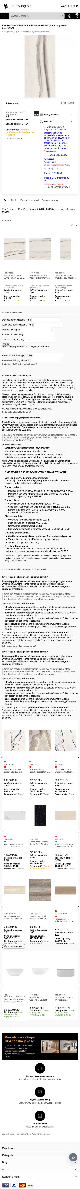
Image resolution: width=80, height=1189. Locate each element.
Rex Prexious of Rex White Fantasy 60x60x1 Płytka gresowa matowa (39, 276)
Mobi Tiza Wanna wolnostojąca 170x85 (38, 998)
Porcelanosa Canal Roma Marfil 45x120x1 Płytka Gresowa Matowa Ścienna (14, 917)
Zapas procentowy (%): (13, 339)
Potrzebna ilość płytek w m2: (16, 360)
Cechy (14, 200)
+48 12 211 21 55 (69, 6)
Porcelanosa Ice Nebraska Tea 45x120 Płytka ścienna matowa (64, 920)
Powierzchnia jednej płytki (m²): (17, 355)
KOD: (63, 103)
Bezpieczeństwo (50, 200)
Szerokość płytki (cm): (13, 334)
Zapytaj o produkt (29, 200)
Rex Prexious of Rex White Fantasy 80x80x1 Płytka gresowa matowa (14, 276)
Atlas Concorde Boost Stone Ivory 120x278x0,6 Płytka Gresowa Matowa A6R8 (65, 845)
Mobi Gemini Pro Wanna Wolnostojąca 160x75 (14, 1000)
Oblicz (6, 344)
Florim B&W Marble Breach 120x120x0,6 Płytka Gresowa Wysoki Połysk (65, 770)
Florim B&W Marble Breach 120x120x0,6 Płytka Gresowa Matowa (14, 770)
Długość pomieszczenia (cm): (16, 320)
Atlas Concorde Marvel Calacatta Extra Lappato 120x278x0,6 (14, 845)
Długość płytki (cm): (11, 330)
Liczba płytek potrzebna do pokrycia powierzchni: (26, 346)
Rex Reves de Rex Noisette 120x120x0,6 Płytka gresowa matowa (39, 770)
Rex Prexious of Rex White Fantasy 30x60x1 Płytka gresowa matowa (65, 276)
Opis (5, 200)
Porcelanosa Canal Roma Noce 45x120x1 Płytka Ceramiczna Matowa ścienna (38, 917)
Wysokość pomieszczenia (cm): (17, 325)
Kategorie (3, 16)
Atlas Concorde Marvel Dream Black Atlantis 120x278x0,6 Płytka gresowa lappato (39, 843)
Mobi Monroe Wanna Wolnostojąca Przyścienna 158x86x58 (65, 998)
